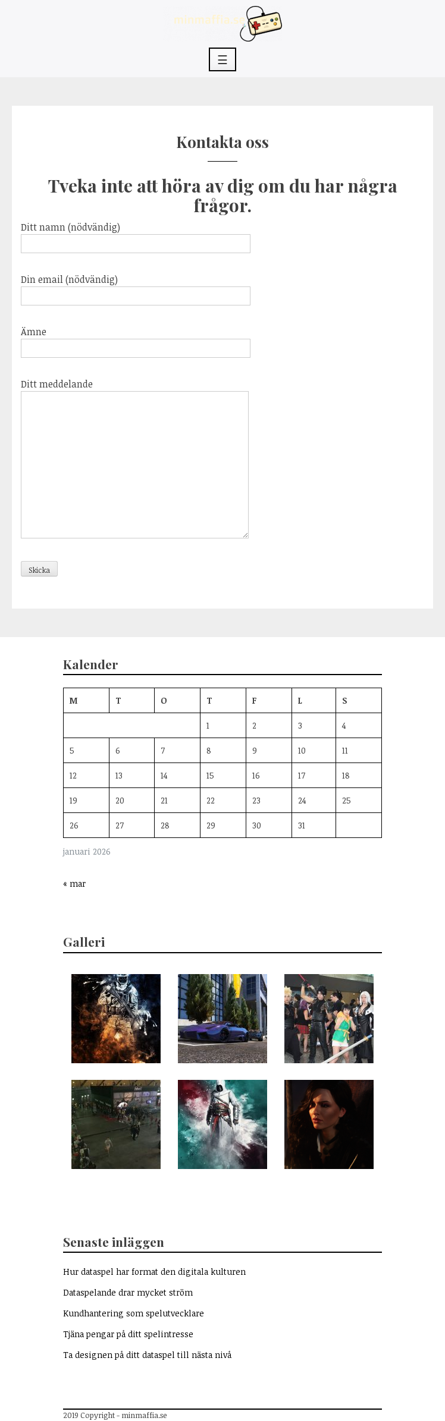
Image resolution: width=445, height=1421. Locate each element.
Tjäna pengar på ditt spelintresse (128, 1334)
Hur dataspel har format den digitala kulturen (154, 1271)
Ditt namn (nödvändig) (135, 235)
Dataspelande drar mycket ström (128, 1292)
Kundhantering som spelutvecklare (133, 1313)
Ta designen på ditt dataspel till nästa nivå (147, 1354)
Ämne (135, 340)
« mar (74, 883)
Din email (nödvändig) (135, 288)
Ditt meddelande (135, 459)
